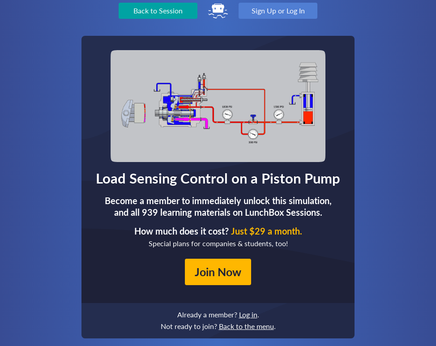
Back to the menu (246, 326)
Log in (248, 314)
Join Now (218, 271)
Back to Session (158, 10)
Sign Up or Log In (278, 10)
